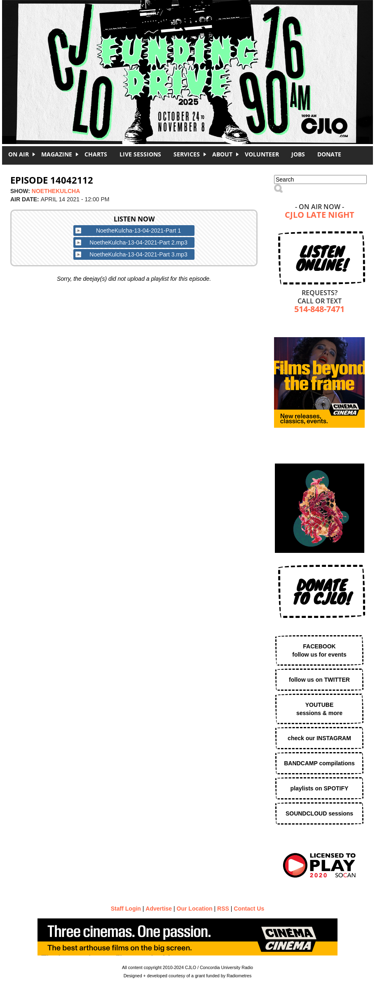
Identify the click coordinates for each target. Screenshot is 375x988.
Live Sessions (140, 154)
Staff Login (126, 908)
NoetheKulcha (56, 191)
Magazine (56, 154)
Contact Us (249, 908)
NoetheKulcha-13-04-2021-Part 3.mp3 (138, 254)
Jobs (298, 154)
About (222, 154)
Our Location (195, 908)
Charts (95, 154)
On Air (18, 154)
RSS (223, 908)
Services (186, 154)
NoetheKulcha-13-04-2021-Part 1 (138, 230)
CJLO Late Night (319, 215)
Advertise (158, 908)
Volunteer (262, 154)
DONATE (329, 154)
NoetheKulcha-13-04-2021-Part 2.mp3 (138, 242)
